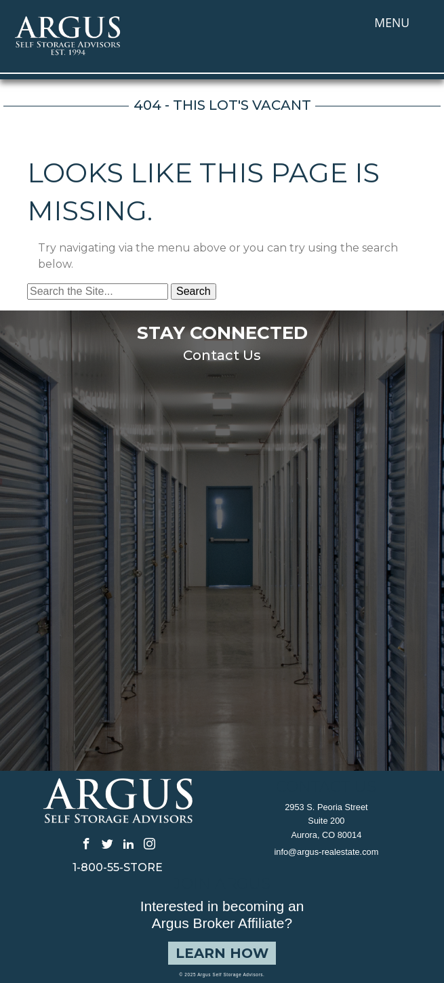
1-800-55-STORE (118, 867)
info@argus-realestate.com (326, 852)
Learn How (222, 953)
